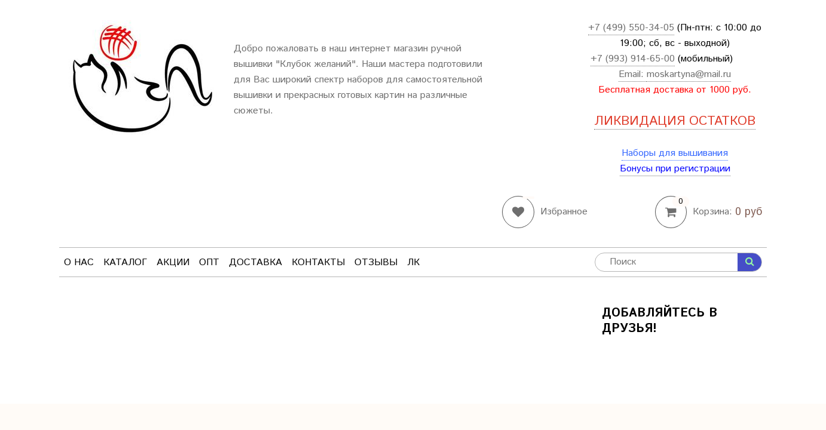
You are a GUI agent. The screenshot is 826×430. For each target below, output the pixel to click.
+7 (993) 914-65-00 (633, 59)
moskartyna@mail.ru (689, 74)
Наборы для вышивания (675, 153)
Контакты (318, 262)
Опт (209, 262)
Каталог (125, 262)
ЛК (413, 262)
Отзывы (375, 262)
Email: (633, 74)
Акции (173, 262)
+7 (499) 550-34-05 (631, 28)
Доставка (255, 262)
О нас (79, 262)
